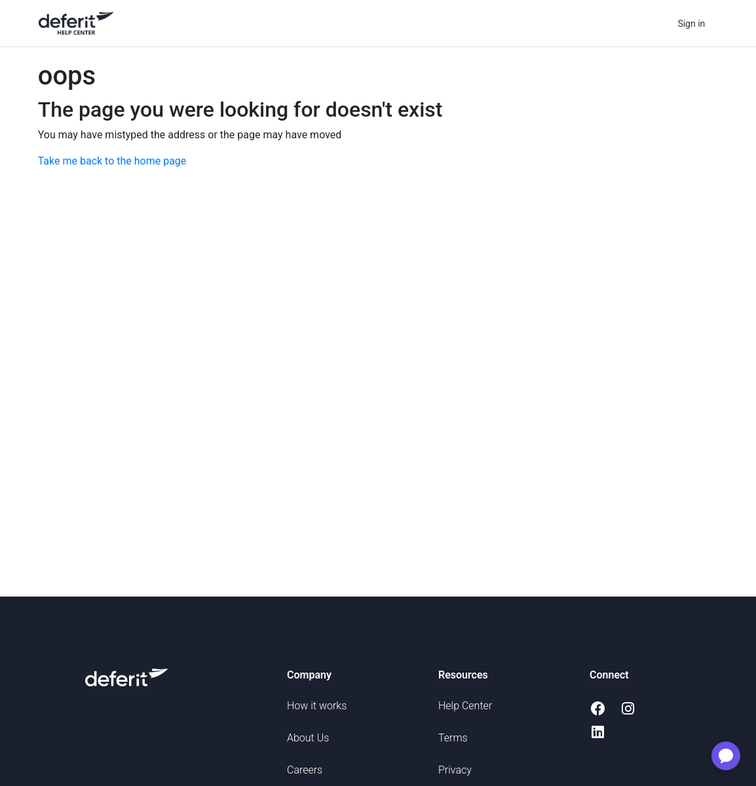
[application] (726, 756)
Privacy (455, 770)
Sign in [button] (691, 23)
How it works (317, 705)
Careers (304, 770)
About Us (308, 738)
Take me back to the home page (112, 161)
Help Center (465, 705)
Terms (453, 738)
